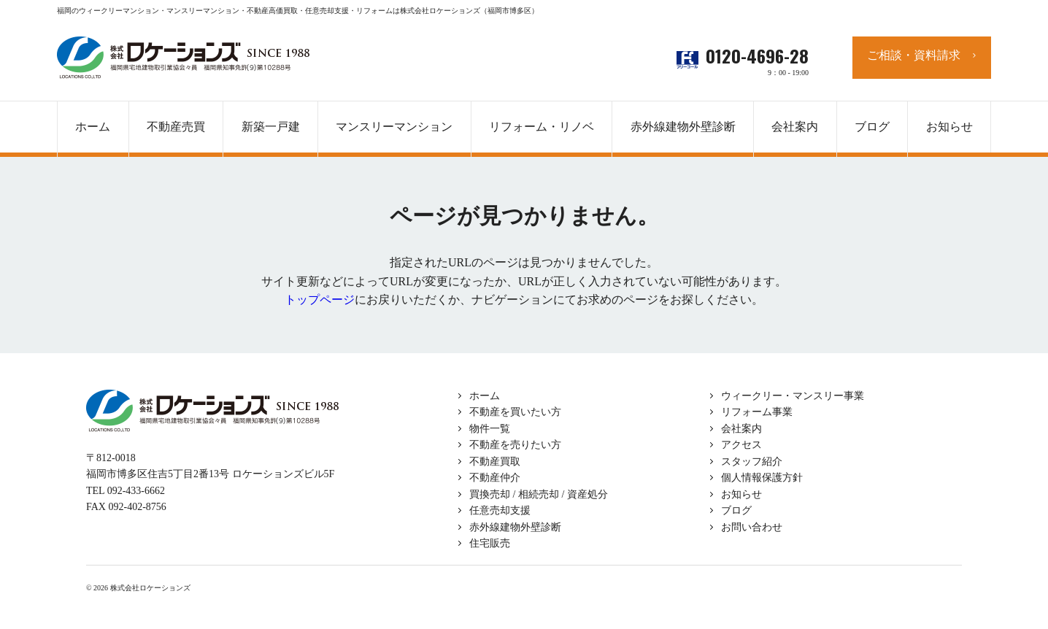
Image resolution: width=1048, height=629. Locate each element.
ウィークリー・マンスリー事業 (792, 395)
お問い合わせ (751, 527)
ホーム (484, 395)
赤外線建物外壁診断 (683, 126)
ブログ (736, 510)
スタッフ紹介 (751, 461)
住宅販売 (489, 543)
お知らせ (741, 494)
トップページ (320, 299)
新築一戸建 (271, 126)
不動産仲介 (494, 477)
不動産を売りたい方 (515, 444)
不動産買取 (494, 461)
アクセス (741, 444)
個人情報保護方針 (762, 477)
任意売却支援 (500, 510)
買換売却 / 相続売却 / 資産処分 (538, 494)
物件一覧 (489, 428)
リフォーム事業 (757, 411)
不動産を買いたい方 (515, 411)
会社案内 (741, 428)
